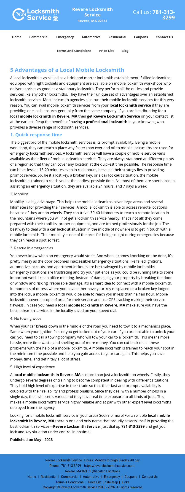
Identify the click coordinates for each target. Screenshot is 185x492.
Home (16, 37)
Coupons (141, 37)
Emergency (65, 37)
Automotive (91, 37)
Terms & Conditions (69, 482)
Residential (117, 37)
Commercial (38, 37)
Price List (106, 50)
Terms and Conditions (73, 50)
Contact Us (164, 37)
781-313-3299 (164, 14)
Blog (125, 50)
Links (125, 482)
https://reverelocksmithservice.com (109, 466)
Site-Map (111, 482)
